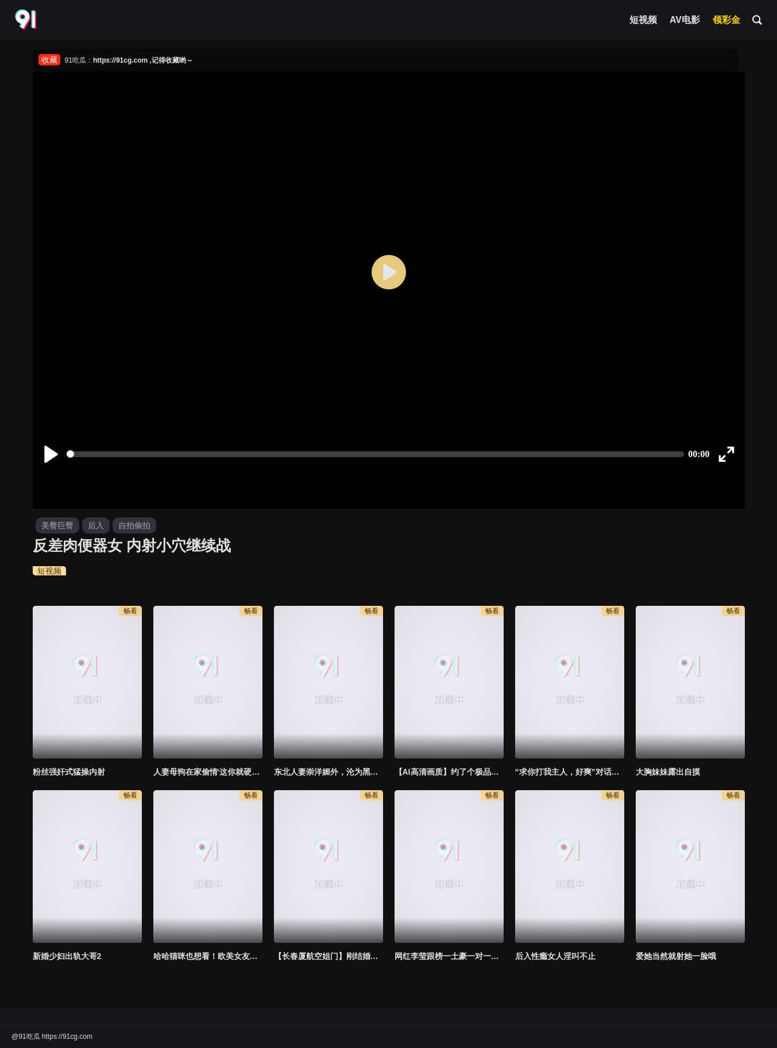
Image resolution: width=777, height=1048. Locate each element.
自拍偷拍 (134, 525)
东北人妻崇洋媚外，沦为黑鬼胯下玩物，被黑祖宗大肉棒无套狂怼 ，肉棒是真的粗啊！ (328, 771)
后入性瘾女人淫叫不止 (555, 956)
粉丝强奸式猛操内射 (69, 771)
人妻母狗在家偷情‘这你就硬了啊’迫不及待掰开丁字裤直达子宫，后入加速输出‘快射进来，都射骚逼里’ (207, 771)
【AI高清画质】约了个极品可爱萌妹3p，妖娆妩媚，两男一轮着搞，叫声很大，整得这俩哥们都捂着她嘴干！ (449, 771)
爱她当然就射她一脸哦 (676, 956)
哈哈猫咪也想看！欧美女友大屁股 (207, 956)
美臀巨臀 (57, 525)
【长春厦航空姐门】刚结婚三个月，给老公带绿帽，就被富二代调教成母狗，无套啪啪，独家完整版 (328, 956)
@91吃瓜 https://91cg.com (51, 1036)
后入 (96, 525)
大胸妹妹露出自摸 (668, 771)
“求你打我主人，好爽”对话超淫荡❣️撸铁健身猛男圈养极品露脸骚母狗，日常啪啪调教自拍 (569, 771)
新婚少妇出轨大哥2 (67, 956)
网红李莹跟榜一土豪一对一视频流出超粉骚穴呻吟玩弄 (449, 956)
